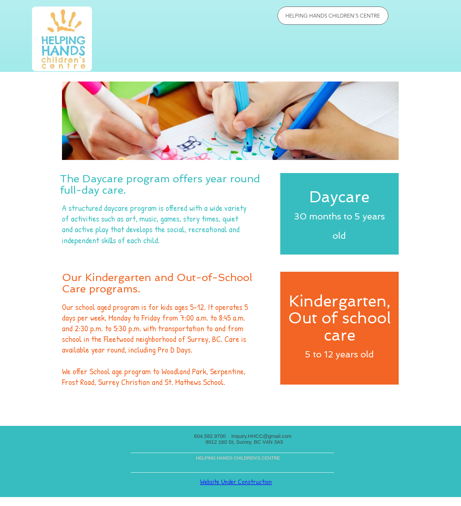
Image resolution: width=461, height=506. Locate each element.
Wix (244, 504)
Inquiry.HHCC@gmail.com (261, 436)
